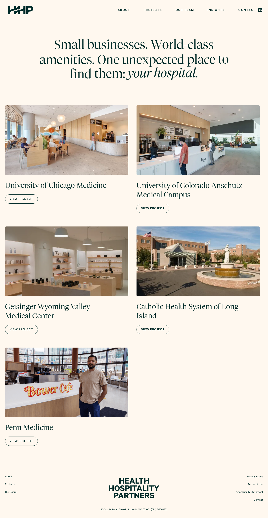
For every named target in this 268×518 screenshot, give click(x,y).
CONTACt (247, 10)
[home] (20, 10)
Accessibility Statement (249, 492)
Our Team (11, 492)
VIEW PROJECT (21, 199)
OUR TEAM (184, 10)
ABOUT (124, 10)
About (8, 476)
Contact (258, 499)
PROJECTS (153, 10)
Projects (9, 484)
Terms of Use (255, 484)
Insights (216, 10)
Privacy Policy (255, 476)
